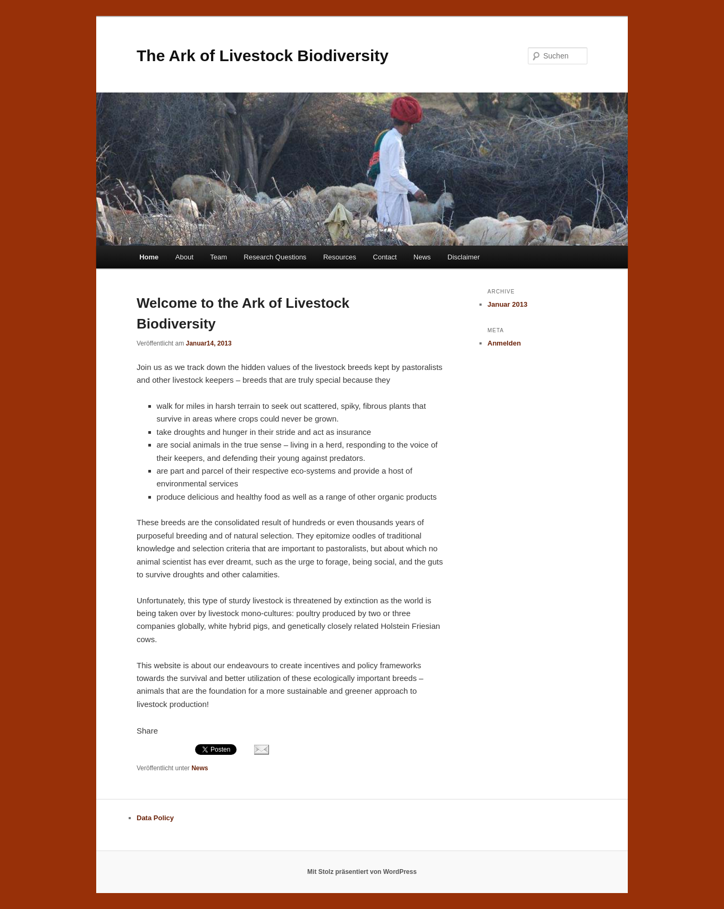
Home (148, 257)
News (422, 257)
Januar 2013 (507, 304)
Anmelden (504, 343)
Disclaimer (464, 257)
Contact (385, 257)
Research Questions (275, 257)
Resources (339, 257)
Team (218, 257)
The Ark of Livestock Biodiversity (263, 55)
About (184, 257)
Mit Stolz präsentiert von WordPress (362, 872)
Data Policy (155, 818)
